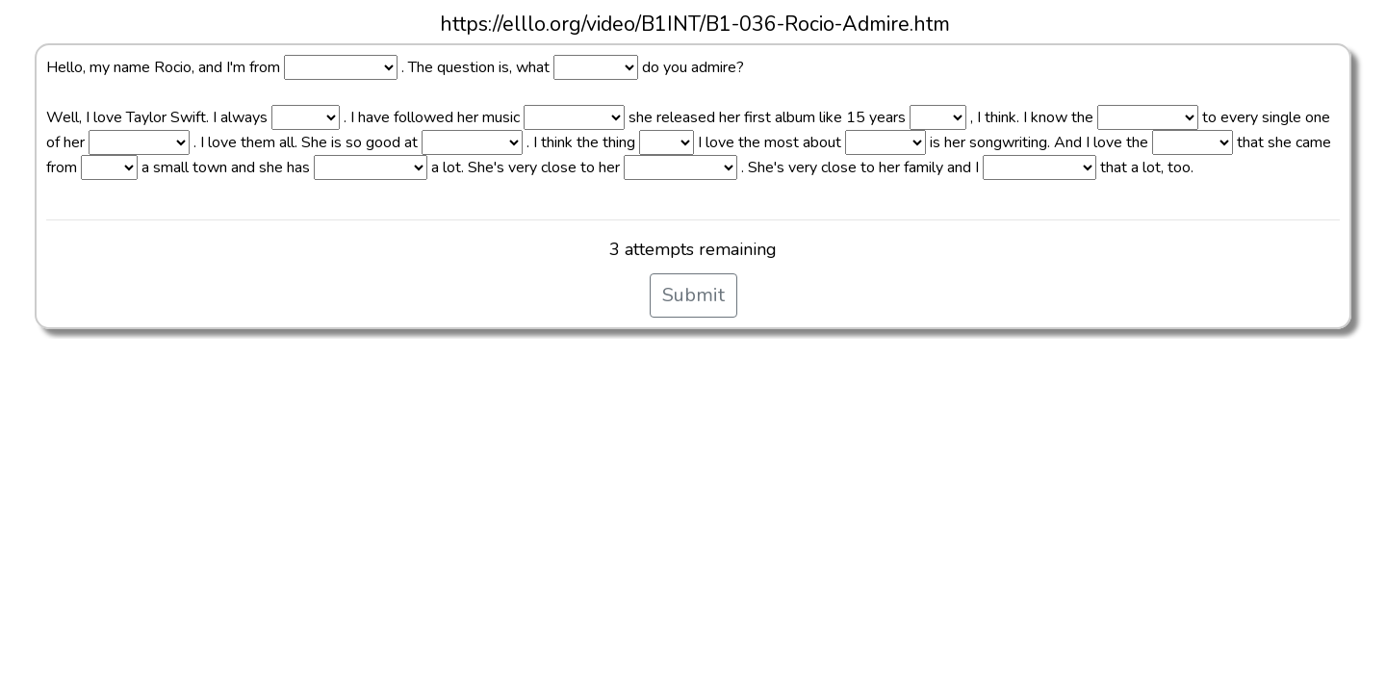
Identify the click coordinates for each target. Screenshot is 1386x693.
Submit (693, 295)
